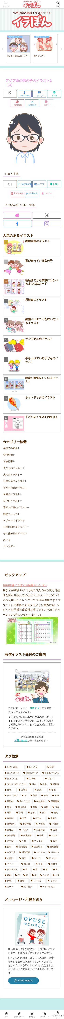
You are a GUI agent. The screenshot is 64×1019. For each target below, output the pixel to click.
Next (61, 49)
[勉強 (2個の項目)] (8, 807)
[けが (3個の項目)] (33, 784)
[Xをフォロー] (46, 215)
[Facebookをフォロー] (17, 223)
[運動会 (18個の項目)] (53, 818)
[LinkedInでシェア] (32, 103)
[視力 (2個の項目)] (55, 841)
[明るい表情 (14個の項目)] (14, 767)
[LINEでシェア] (54, 94)
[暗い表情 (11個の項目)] (35, 767)
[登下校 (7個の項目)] (38, 818)
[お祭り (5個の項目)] (54, 864)
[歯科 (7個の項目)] (8, 847)
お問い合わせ (21, 740)
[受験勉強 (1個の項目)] (53, 847)
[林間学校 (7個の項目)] (26, 824)
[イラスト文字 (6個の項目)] (50, 886)
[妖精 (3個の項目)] (9, 881)
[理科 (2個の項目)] (8, 812)
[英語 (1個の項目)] (34, 795)
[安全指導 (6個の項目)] (11, 835)
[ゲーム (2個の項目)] (37, 858)
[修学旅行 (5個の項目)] (10, 824)
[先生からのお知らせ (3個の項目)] (15, 784)
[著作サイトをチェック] (17, 215)
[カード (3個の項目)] (11, 886)
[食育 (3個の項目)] (24, 818)
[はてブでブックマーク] (39, 94)
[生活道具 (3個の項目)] (10, 852)
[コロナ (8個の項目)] (54, 835)
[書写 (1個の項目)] (55, 812)
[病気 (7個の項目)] (43, 784)
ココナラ (34, 708)
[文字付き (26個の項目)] (29, 886)
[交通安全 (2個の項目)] (40, 829)
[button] (47, 103)
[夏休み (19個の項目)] (10, 829)
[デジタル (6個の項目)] (39, 852)
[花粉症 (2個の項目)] (55, 784)
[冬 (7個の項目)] (56, 869)
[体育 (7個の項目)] (45, 807)
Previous (2, 49)
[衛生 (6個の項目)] (41, 835)
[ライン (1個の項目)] (53, 881)
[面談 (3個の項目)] (10, 790)
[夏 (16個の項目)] (36, 869)
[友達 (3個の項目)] (56, 795)
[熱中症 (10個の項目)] (10, 841)
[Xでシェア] (10, 94)
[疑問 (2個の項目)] (53, 767)
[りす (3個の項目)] (56, 875)
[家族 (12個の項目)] (45, 795)
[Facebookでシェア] (25, 94)
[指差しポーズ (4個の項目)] (31, 773)
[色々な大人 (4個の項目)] (24, 801)
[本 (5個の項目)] (24, 795)
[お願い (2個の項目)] (52, 778)
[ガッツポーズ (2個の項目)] (12, 773)
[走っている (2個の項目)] (14, 778)
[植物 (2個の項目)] (8, 875)
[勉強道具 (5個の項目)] (21, 807)
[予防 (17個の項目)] (24, 841)
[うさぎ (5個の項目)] (45, 875)
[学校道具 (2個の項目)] (39, 801)
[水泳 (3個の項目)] (56, 807)
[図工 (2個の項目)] (43, 812)
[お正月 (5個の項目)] (27, 864)
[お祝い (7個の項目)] (10, 858)
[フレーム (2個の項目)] (37, 881)
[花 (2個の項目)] (17, 875)
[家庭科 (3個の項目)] (10, 818)
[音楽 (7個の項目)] (20, 812)
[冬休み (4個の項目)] (25, 829)
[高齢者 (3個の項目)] (9, 801)
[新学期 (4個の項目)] (25, 790)
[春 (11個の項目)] (26, 869)
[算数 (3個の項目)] (34, 807)
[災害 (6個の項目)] (55, 829)
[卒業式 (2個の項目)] (54, 824)
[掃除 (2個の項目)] (54, 790)
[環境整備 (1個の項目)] (54, 801)
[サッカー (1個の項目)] (53, 858)
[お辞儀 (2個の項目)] (34, 778)
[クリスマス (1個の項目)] (12, 869)
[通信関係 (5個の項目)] (25, 852)
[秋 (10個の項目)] (46, 869)
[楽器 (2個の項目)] (32, 812)
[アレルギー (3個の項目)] (39, 841)
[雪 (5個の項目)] (34, 875)
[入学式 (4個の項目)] (40, 824)
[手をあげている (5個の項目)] (51, 773)
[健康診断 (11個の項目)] (27, 835)
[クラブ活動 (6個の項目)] (11, 795)
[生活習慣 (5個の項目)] (22, 847)
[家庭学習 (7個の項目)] (37, 847)
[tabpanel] (18, 48)
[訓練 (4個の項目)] (40, 790)
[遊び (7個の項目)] (24, 858)
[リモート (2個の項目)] (54, 852)
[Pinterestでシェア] (17, 103)
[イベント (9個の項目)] (11, 864)
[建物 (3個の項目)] (22, 881)
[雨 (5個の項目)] (26, 875)
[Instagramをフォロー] (46, 223)
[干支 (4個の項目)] (40, 864)
